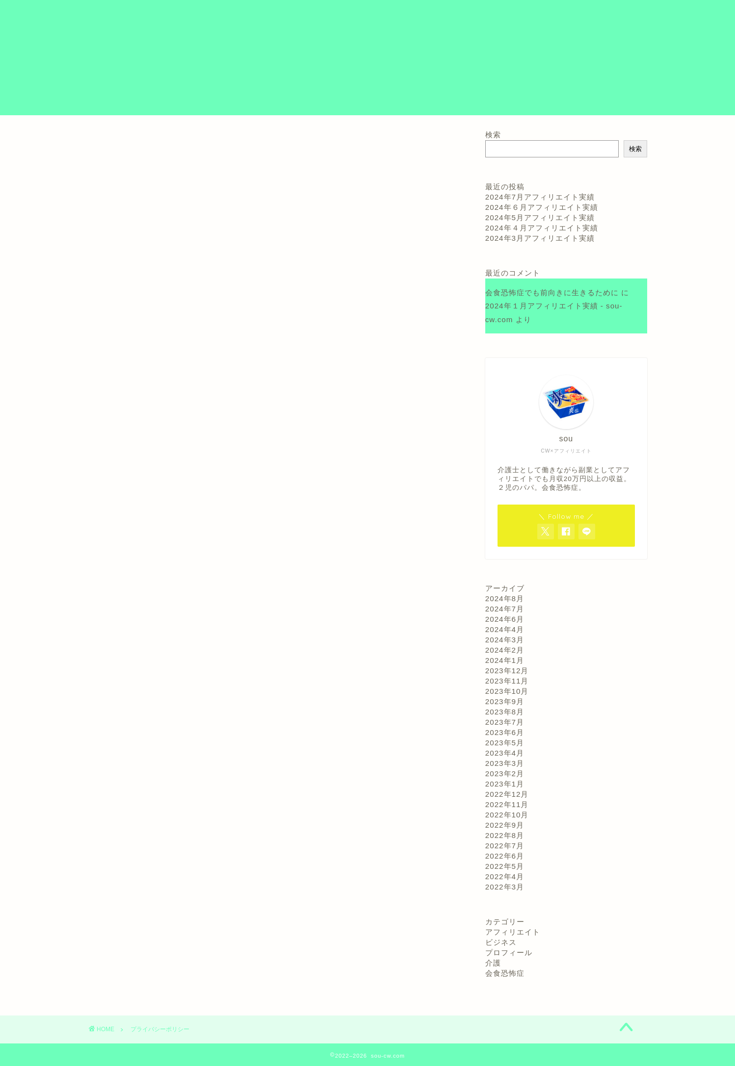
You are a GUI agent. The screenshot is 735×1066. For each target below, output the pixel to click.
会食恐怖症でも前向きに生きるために (552, 292)
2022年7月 (504, 845)
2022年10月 (507, 815)
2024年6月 (504, 619)
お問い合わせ (560, 15)
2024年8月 (504, 598)
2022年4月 (504, 876)
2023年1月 (504, 784)
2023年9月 (504, 701)
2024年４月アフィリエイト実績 (541, 228)
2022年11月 (507, 804)
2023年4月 (504, 753)
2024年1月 (504, 660)
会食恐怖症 (505, 973)
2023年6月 (504, 732)
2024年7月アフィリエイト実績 (540, 197)
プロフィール (497, 15)
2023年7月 (504, 722)
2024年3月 (504, 639)
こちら (232, 397)
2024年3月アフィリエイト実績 (540, 238)
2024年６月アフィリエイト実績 (541, 207)
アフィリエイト (512, 932)
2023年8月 (504, 712)
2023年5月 (504, 742)
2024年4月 (504, 629)
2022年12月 (507, 794)
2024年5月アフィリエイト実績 (540, 217)
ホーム (444, 15)
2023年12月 (507, 670)
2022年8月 (504, 835)
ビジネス (501, 942)
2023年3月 (504, 763)
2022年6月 (504, 856)
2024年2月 (504, 650)
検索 (493, 134)
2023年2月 (504, 773)
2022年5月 (504, 866)
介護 (493, 963)
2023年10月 (507, 691)
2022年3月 (504, 887)
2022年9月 (504, 825)
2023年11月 (507, 681)
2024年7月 (504, 609)
